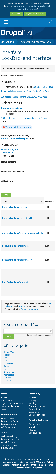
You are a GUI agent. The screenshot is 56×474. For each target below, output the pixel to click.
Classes (7, 357)
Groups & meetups (37, 409)
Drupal (34, 465)
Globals (7, 366)
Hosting (32, 403)
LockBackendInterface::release (16, 246)
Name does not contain (12, 171)
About (4, 432)
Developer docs (8, 424)
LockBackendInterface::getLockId (17, 218)
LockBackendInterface (42, 87)
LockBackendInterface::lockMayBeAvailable (22, 233)
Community (34, 394)
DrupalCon (34, 412)
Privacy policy (7, 448)
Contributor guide (37, 406)
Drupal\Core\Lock (9, 149)
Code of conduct (37, 415)
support (22, 306)
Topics (6, 355)
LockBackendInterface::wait (15, 282)
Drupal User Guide (9, 421)
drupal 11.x (7, 41)
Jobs (3, 409)
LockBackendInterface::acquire (16, 207)
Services (7, 378)
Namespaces (9, 372)
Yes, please (17, 13)
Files (5, 369)
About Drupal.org (9, 442)
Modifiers (50, 201)
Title (22, 201)
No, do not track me (35, 13)
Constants (8, 363)
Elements (7, 380)
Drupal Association (10, 439)
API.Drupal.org (8, 427)
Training (33, 400)
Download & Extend (38, 420)
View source (7, 152)
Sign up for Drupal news (12, 403)
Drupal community (29, 309)
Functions (8, 360)
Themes (32, 430)
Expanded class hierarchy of (25, 91)
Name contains (8, 162)
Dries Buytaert (34, 468)
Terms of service (9, 445)
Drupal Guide (7, 418)
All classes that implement (24, 97)
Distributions (35, 433)
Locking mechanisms (11, 108)
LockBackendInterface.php (35, 41)
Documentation (9, 414)
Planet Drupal (7, 397)
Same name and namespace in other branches (27, 68)
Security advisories (10, 406)
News (4, 394)
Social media (7, 400)
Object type (7, 181)
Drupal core (34, 424)
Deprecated (8, 375)
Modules (33, 427)
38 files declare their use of (24, 118)
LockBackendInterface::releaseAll (17, 260)
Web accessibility (9, 436)
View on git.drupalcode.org (18, 127)
